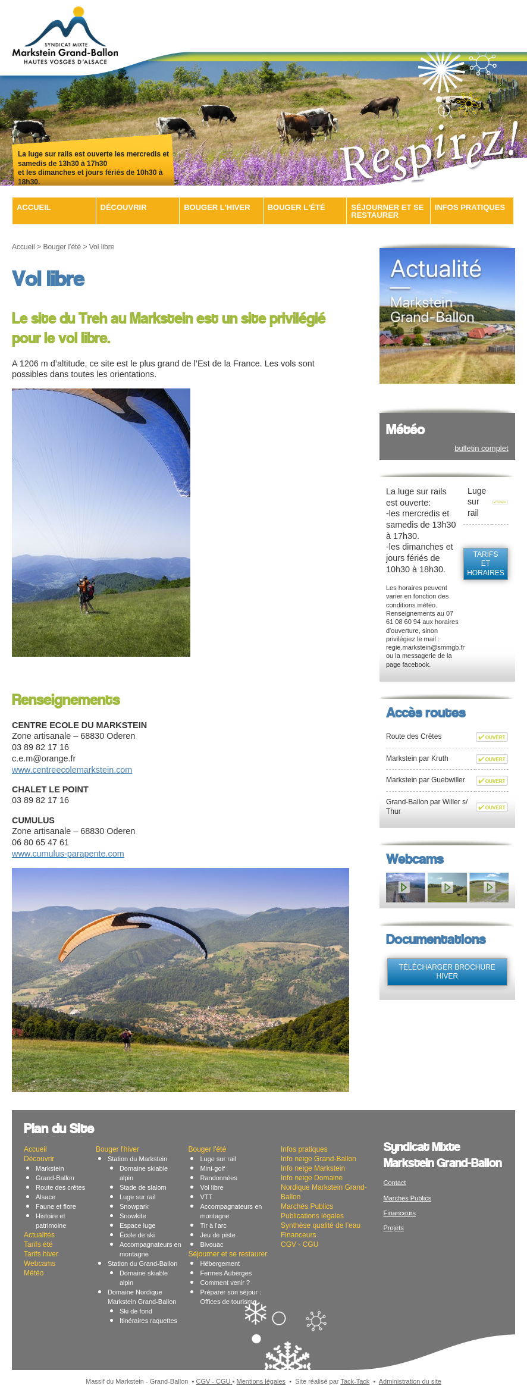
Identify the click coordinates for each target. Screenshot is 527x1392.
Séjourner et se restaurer (387, 211)
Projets (394, 1227)
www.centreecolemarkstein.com (72, 770)
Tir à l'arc (213, 1225)
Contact (395, 1182)
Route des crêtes (60, 1187)
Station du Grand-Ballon (142, 1263)
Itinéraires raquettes (148, 1320)
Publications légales (312, 1216)
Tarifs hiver (41, 1254)
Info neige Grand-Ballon (318, 1159)
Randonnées (218, 1177)
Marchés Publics (307, 1206)
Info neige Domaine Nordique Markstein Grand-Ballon (324, 1187)
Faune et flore (56, 1206)
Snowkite (133, 1215)
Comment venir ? (225, 1282)
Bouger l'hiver (217, 207)
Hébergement (220, 1263)
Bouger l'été (296, 207)
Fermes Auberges (226, 1273)
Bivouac (211, 1244)
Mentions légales (261, 1381)
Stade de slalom (143, 1187)
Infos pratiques (470, 207)
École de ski (137, 1235)
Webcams (39, 1263)
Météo (33, 1273)
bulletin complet (481, 448)
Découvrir (124, 207)
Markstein (50, 1168)
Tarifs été (38, 1244)
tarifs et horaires (485, 563)
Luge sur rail (138, 1196)
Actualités (39, 1235)
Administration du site (410, 1381)
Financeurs (298, 1235)
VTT (206, 1196)
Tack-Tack (354, 1381)
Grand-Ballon (55, 1177)
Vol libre (211, 1187)
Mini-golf (212, 1168)
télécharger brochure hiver (447, 972)
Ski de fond (136, 1311)
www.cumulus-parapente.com (68, 853)
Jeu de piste (217, 1235)
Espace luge (138, 1225)
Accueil (34, 207)
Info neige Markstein (313, 1168)
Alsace (45, 1196)
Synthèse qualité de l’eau (320, 1225)
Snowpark (134, 1206)
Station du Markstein (137, 1158)
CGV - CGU (299, 1244)
